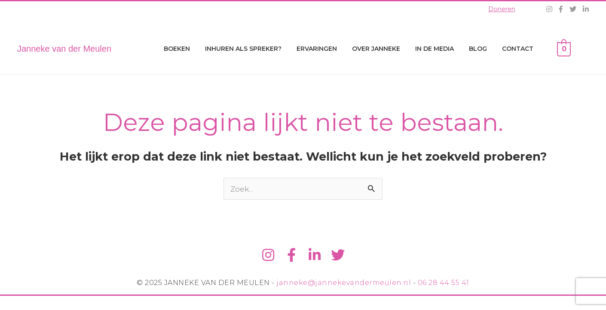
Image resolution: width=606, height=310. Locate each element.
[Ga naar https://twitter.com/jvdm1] (339, 256)
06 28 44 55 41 (443, 284)
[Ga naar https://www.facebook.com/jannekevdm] (291, 256)
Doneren (500, 9)
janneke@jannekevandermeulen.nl (343, 284)
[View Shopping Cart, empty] (564, 48)
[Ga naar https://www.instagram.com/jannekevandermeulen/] (267, 256)
